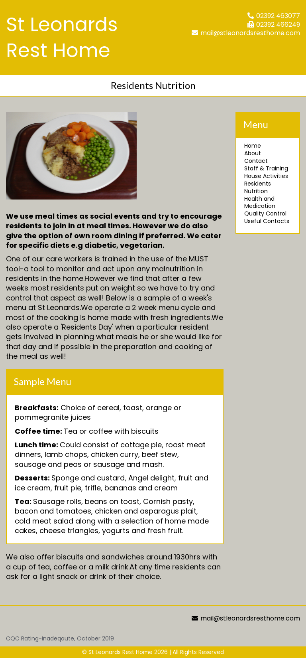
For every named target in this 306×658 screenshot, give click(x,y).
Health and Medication (259, 202)
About (252, 153)
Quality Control (265, 213)
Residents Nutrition (257, 187)
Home (252, 146)
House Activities (266, 176)
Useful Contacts (266, 221)
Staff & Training (266, 168)
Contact (256, 161)
